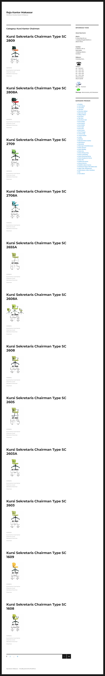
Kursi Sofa (81, 128)
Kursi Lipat (81, 127)
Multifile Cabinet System (84, 165)
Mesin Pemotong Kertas (84, 156)
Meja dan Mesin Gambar (84, 140)
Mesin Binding (82, 149)
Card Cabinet (81, 106)
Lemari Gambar (82, 135)
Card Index (81, 107)
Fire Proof (80, 116)
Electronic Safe (82, 113)
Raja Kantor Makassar (19, 12)
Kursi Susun (81, 130)
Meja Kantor (81, 142)
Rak (79, 172)
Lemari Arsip (81, 133)
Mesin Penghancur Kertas (85, 158)
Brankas (80, 104)
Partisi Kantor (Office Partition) (86, 170)
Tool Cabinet (81, 173)
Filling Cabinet (82, 114)
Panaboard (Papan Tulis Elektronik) (87, 166)
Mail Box (80, 139)
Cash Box (80, 109)
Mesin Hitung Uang (83, 153)
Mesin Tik (81, 160)
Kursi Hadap (81, 121)
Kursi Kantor (9, 70)
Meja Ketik (81, 144)
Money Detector (82, 163)
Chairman (9, 76)
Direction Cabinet (82, 111)
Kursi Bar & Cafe (82, 120)
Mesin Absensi (82, 147)
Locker (80, 137)
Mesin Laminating (83, 154)
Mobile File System (83, 161)
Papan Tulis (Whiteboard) (85, 168)
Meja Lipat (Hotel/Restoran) (85, 146)
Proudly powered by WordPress (27, 668)
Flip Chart (80, 118)
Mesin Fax (81, 151)
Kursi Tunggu (81, 132)
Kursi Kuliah (81, 125)
